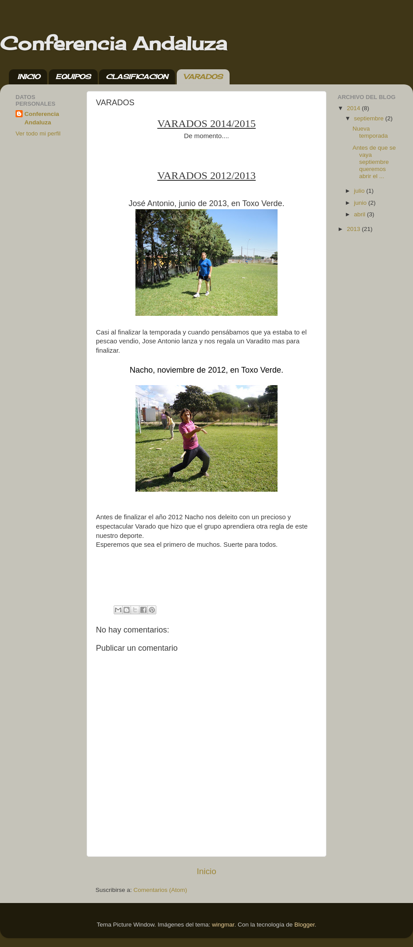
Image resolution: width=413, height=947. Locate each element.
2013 (354, 229)
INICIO (28, 76)
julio (360, 190)
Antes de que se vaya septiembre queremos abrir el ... (374, 162)
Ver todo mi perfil (38, 133)
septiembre (369, 118)
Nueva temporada (370, 132)
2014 (354, 108)
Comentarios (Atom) (160, 890)
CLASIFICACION (137, 76)
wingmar (223, 924)
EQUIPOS (73, 76)
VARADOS (202, 76)
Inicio (206, 871)
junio (361, 202)
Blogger (304, 924)
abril (360, 214)
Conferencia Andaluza (113, 43)
